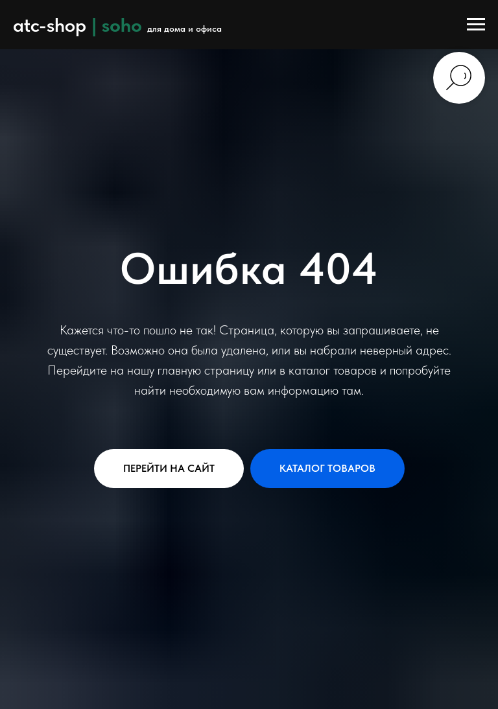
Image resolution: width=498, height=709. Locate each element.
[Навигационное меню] (476, 24)
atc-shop (49, 24)
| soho (116, 24)
